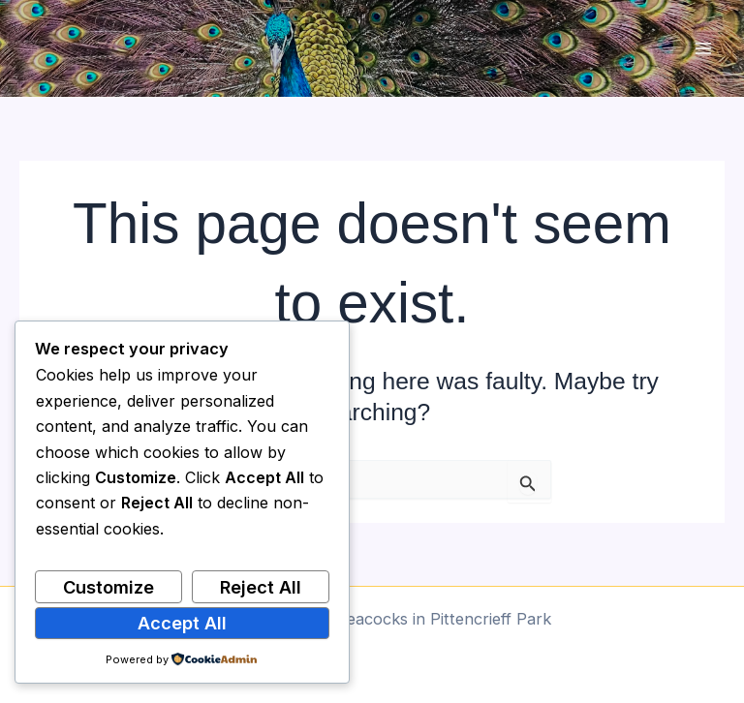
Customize (108, 586)
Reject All (260, 586)
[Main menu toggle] (703, 49)
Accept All (182, 622)
